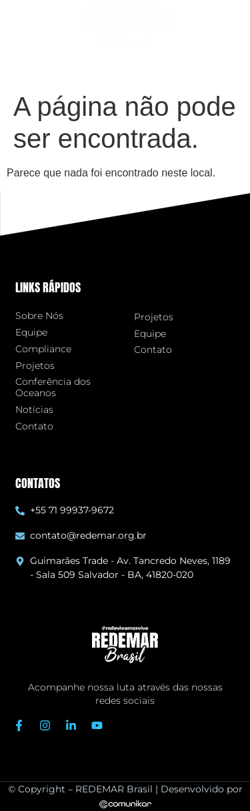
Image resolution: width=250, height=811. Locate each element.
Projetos (35, 366)
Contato (34, 426)
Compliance (43, 349)
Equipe (31, 332)
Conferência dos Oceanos (53, 387)
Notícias (34, 409)
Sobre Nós (39, 316)
